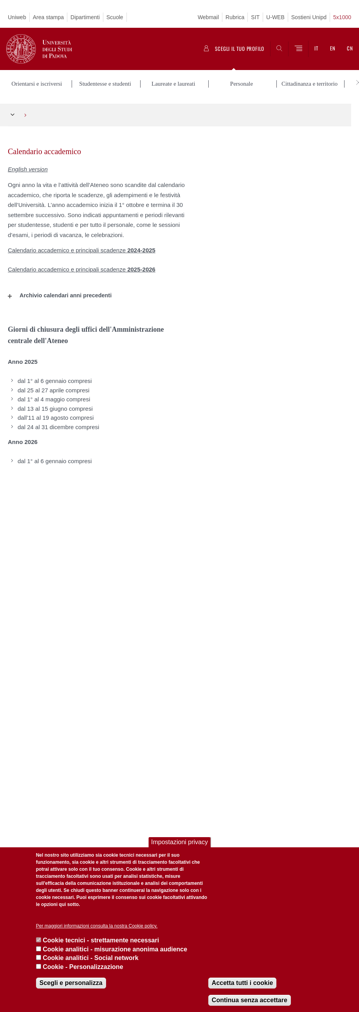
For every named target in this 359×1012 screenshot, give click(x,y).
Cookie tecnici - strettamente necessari (101, 940)
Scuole (114, 17)
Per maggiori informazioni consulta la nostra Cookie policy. (97, 926)
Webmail (208, 17)
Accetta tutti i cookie (242, 983)
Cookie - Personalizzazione (83, 966)
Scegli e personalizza (71, 983)
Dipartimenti (85, 17)
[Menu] (298, 48)
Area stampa (48, 17)
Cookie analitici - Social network (91, 957)
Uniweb (17, 17)
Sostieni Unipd (309, 17)
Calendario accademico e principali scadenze (81, 247)
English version (28, 166)
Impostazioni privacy (179, 842)
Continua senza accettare (249, 1000)
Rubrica (235, 17)
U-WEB (275, 17)
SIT (255, 17)
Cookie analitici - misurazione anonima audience (115, 949)
